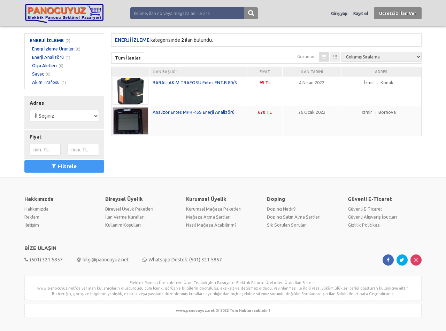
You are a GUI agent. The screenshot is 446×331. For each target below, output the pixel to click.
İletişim (31, 224)
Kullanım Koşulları (123, 224)
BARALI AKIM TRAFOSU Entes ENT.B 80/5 (195, 82)
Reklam (31, 216)
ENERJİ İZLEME (47, 40)
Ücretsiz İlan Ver (397, 13)
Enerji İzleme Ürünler (53, 48)
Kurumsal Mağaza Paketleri (213, 208)
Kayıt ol (360, 13)
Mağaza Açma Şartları (208, 216)
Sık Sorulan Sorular (286, 224)
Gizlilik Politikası (364, 224)
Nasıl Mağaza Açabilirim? (211, 224)
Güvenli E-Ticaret (365, 208)
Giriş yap (339, 13)
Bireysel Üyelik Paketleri (129, 208)
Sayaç (38, 73)
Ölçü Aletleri (44, 65)
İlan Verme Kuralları (125, 216)
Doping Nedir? (281, 208)
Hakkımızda (36, 208)
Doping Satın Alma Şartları (294, 216)
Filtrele (64, 166)
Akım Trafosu (46, 82)
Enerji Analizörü (48, 57)
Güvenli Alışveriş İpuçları (372, 216)
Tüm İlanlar (127, 57)
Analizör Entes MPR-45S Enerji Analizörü (193, 112)
